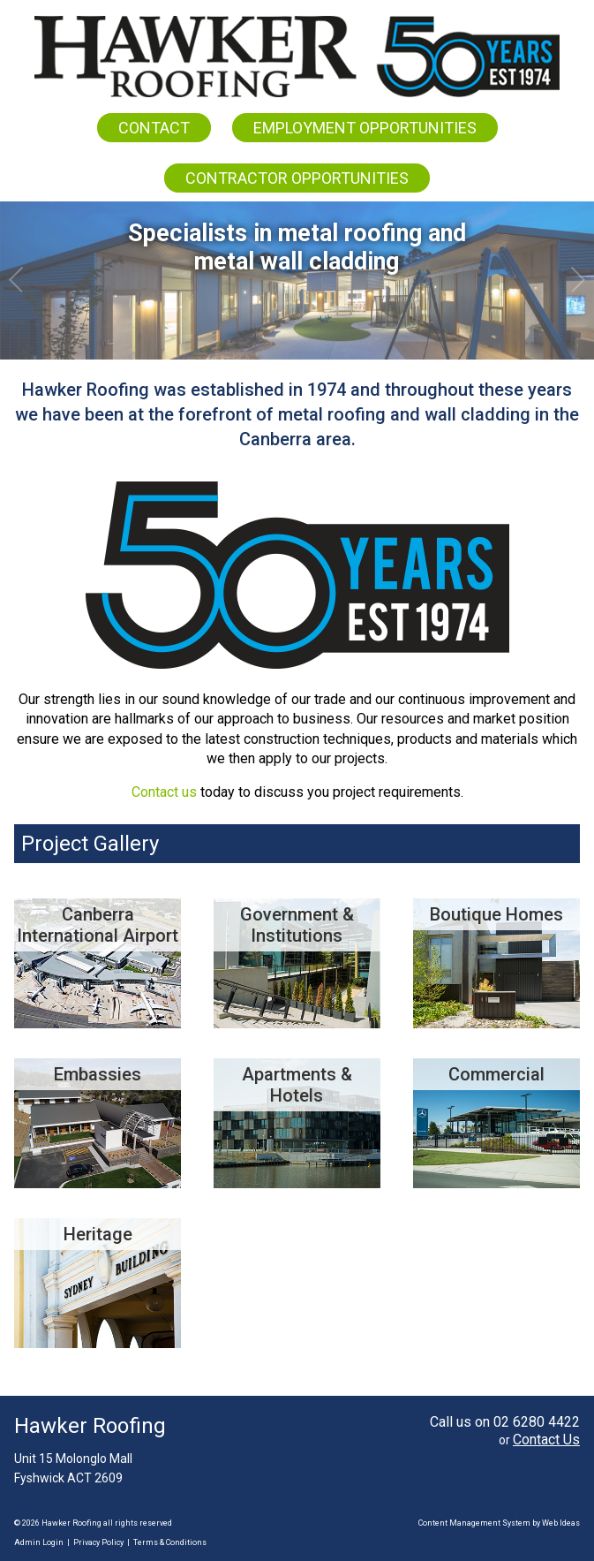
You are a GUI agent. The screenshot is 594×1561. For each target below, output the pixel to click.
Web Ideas (561, 1523)
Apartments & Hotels (297, 1085)
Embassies (97, 1074)
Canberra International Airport (97, 925)
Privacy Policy (98, 1542)
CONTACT (154, 127)
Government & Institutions (297, 925)
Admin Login (39, 1542)
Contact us (164, 792)
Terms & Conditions (170, 1542)
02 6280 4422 (536, 1421)
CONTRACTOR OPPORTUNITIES (297, 178)
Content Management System (474, 1523)
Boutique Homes (496, 914)
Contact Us (546, 1439)
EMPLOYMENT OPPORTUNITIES (365, 127)
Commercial (496, 1074)
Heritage (98, 1234)
